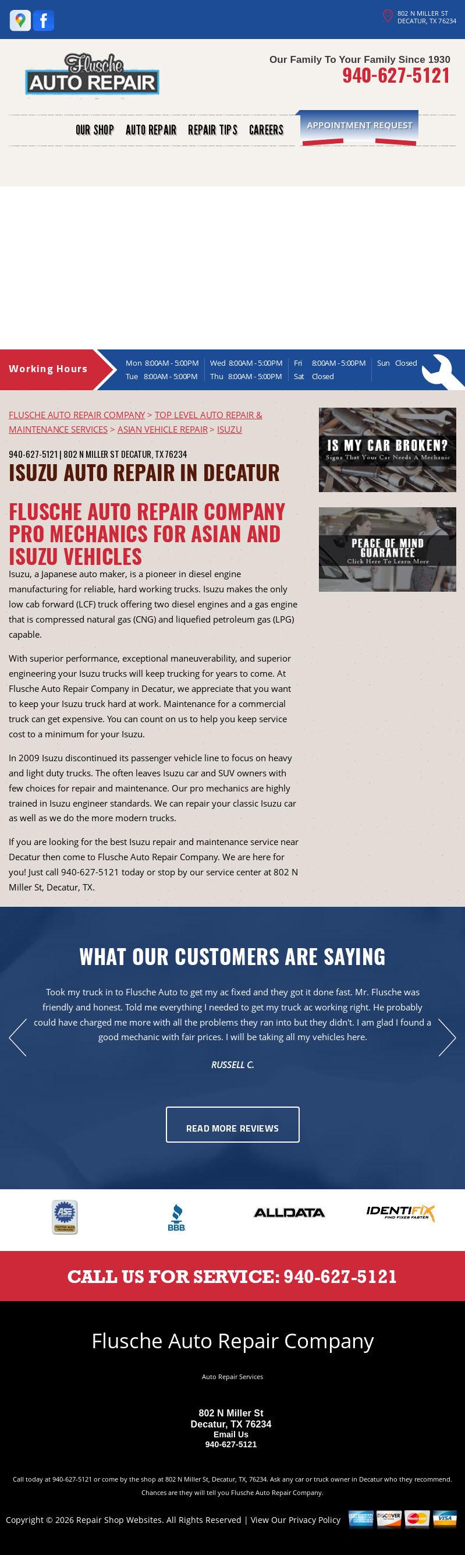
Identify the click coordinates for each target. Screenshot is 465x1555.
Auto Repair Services (232, 1376)
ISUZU (229, 429)
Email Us (231, 1434)
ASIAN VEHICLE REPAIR (163, 429)
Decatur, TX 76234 (154, 453)
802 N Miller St (91, 453)
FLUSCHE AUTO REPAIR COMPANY (77, 414)
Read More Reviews (232, 1129)
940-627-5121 (396, 74)
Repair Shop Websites (119, 1519)
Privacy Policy (314, 1519)
